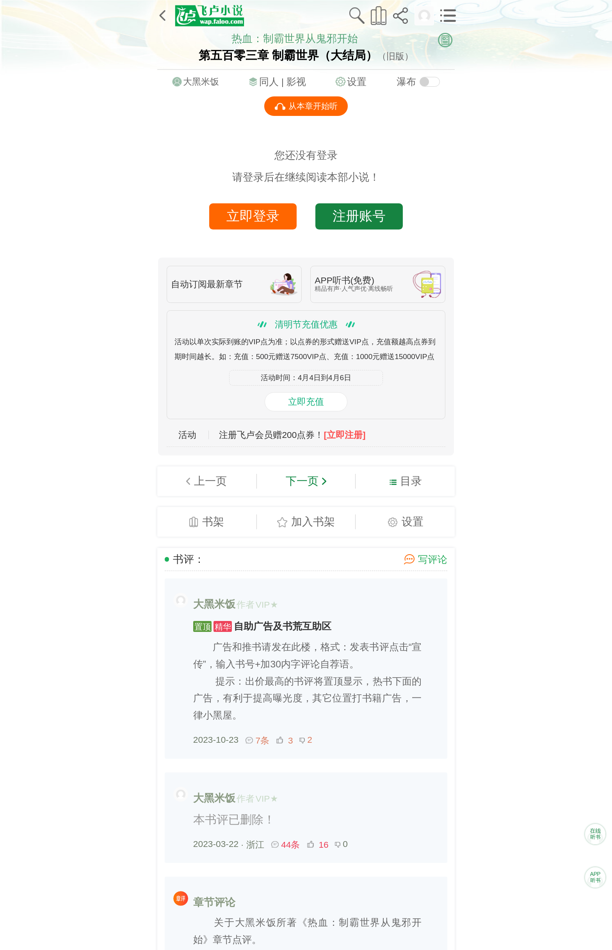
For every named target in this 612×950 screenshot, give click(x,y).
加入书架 (313, 521)
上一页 (210, 481)
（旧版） (395, 56)
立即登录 (252, 215)
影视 (296, 81)
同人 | (272, 81)
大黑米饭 (201, 81)
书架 (213, 521)
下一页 (302, 481)
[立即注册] (344, 435)
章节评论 (214, 902)
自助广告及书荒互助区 (262, 626)
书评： (189, 559)
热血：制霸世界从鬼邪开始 (294, 38)
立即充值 (306, 402)
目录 (411, 481)
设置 (356, 81)
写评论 (432, 559)
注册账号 (359, 215)
